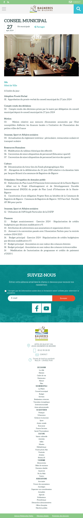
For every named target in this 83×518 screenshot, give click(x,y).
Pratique (41, 412)
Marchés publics (41, 508)
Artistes (41, 455)
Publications (41, 497)
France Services (41, 428)
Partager (41, 27)
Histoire (41, 373)
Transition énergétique (41, 402)
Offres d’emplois (41, 505)
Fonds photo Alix (41, 450)
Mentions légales (43, 516)
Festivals (42, 452)
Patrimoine (41, 378)
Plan (41, 383)
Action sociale (41, 423)
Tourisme (41, 460)
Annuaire (41, 481)
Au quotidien (41, 410)
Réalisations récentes (41, 399)
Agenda (41, 495)
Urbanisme (42, 415)
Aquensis (41, 471)
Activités (42, 439)
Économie (41, 426)
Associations (41, 479)
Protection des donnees (60, 516)
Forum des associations (41, 484)
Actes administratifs (42, 407)
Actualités (41, 492)
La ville (41, 370)
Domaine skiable (41, 468)
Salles (41, 441)
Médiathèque (41, 447)
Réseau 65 (41, 457)
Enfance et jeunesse (42, 418)
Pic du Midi (41, 473)
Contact (74, 2)
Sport (41, 420)
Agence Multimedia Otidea (23, 516)
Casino (41, 476)
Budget (41, 394)
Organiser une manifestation (41, 489)
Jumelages (41, 487)
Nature (41, 381)
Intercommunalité (41, 404)
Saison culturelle (41, 436)
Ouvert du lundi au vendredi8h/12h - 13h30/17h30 (43, 359)
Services (41, 397)
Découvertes (41, 463)
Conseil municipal (41, 391)
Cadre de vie (41, 375)
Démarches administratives (41, 502)
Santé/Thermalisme (41, 431)
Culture (41, 434)
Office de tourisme (41, 465)
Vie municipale (23, 26)
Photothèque (41, 500)
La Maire (41, 389)
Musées (41, 444)
